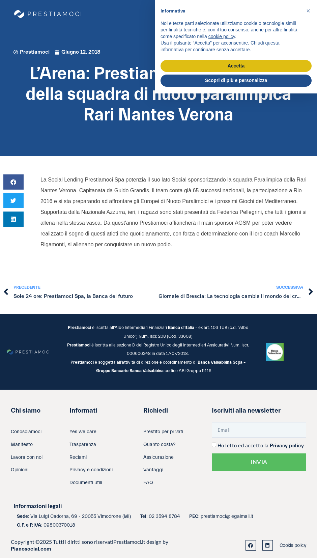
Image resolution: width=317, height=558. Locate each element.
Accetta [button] (236, 65)
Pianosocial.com (31, 549)
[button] (13, 182)
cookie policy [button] (221, 36)
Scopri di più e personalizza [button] (236, 80)
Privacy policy (287, 446)
